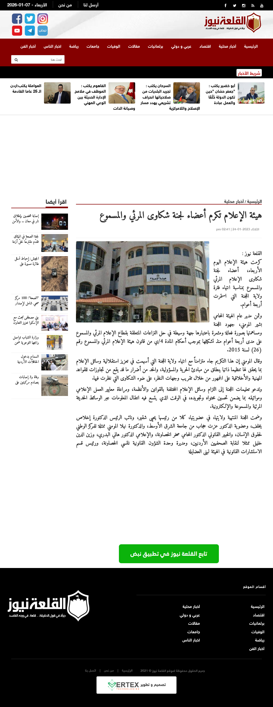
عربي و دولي (181, 45)
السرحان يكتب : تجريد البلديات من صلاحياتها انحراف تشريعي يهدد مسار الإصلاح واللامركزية (170, 96)
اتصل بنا (90, 670)
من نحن (65, 4)
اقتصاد (205, 45)
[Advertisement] (136, 152)
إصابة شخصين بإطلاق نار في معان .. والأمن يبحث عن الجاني (25, 222)
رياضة (74, 45)
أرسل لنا (90, 4)
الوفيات (113, 45)
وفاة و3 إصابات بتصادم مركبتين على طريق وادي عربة (27, 383)
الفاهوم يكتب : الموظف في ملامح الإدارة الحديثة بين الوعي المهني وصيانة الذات (105, 96)
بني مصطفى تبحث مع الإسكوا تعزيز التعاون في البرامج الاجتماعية (26, 323)
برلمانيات (155, 45)
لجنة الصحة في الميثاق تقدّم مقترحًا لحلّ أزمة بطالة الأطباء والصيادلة (25, 242)
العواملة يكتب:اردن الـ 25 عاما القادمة (25, 87)
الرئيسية (251, 45)
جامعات (93, 45)
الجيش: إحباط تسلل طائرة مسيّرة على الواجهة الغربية (26, 264)
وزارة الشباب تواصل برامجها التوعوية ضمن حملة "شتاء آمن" (26, 343)
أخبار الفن (28, 45)
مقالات (134, 45)
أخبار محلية (227, 45)
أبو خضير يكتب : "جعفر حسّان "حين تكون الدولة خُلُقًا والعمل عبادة (220, 93)
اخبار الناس (52, 45)
